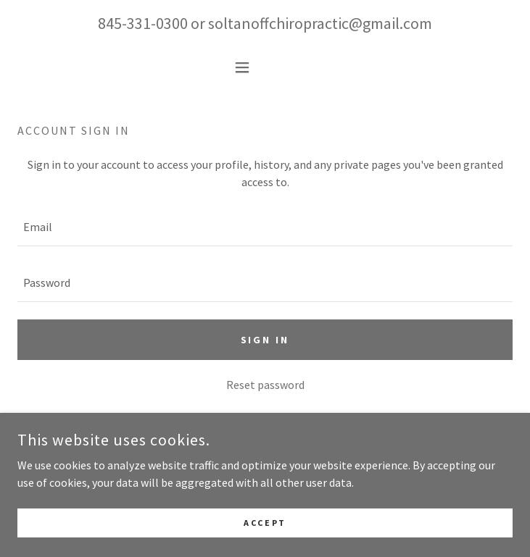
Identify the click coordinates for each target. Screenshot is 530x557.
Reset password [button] (265, 384)
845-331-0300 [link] (143, 23)
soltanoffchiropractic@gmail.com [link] (320, 23)
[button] (265, 67)
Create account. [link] (305, 418)
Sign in (265, 339)
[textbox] (265, 227)
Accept (265, 542)
